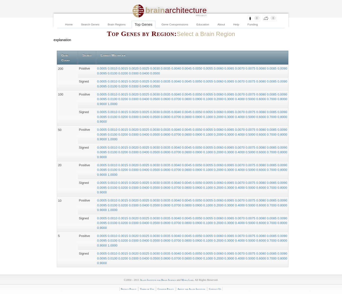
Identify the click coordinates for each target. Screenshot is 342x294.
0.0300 (134, 73)
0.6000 (261, 99)
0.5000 (251, 99)
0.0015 (123, 68)
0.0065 (229, 68)
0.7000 (272, 99)
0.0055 (208, 68)
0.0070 (240, 68)
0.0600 (166, 99)
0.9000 (102, 104)
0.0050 (198, 68)
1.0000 (112, 104)
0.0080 (261, 68)
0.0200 (123, 73)
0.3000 (229, 99)
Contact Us (215, 289)
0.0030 (155, 68)
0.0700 (176, 99)
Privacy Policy (129, 289)
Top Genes (143, 24)
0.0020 (134, 68)
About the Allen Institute (191, 289)
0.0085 (272, 68)
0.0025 (144, 68)
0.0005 (102, 68)
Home (69, 24)
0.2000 (219, 99)
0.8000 (282, 99)
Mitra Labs (187, 280)
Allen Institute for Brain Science (158, 280)
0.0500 (155, 73)
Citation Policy (166, 289)
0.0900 (198, 99)
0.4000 (240, 99)
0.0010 (113, 68)
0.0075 (251, 68)
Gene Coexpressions (174, 24)
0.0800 (187, 99)
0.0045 (187, 68)
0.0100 (113, 73)
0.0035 (166, 68)
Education (202, 24)
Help (236, 24)
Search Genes (90, 24)
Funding (253, 24)
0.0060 (219, 68)
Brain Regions (116, 24)
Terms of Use (147, 289)
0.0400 (144, 73)
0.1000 (208, 99)
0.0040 (176, 68)
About (221, 24)
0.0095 (102, 73)
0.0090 (282, 68)
